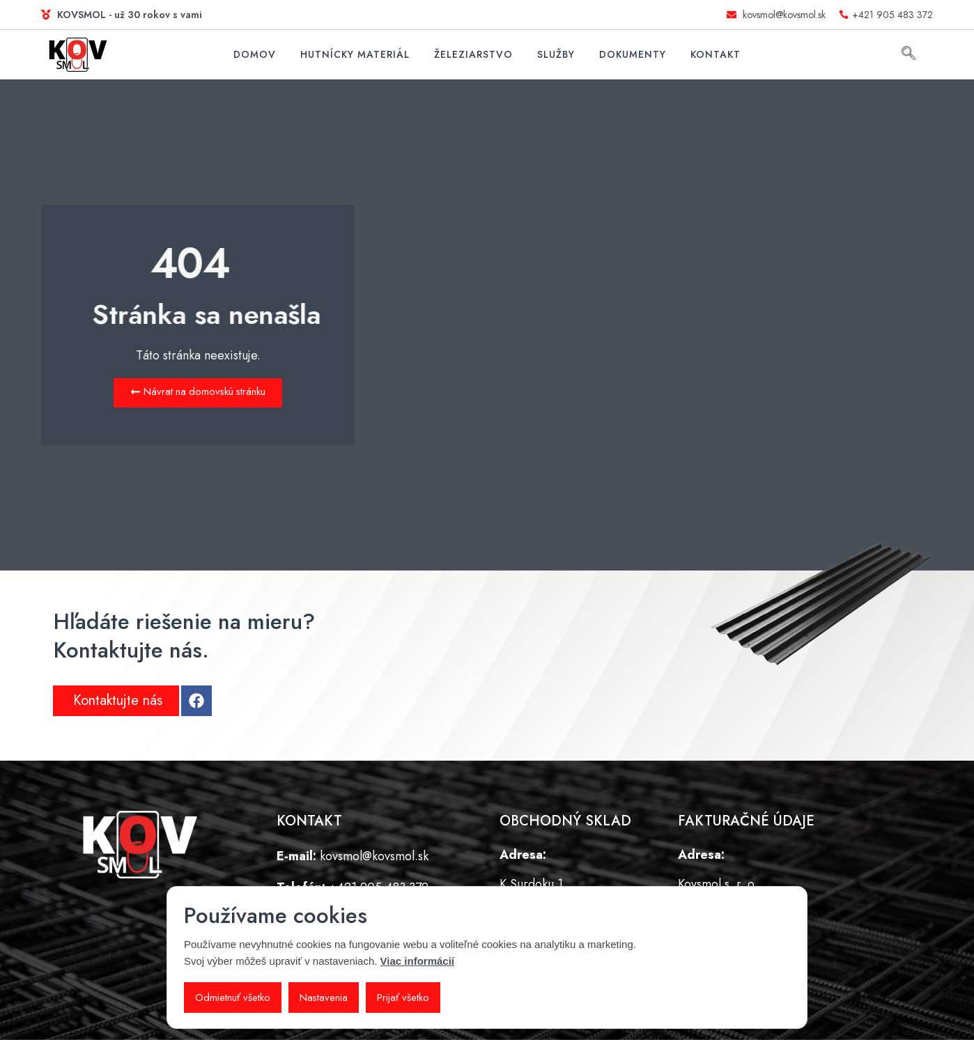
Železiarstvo (473, 54)
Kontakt (715, 54)
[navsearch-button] (908, 55)
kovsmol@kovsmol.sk (374, 857)
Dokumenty (632, 54)
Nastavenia (324, 997)
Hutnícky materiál (355, 54)
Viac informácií (417, 961)
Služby (556, 54)
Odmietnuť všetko (233, 997)
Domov (254, 54)
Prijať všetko (404, 997)
